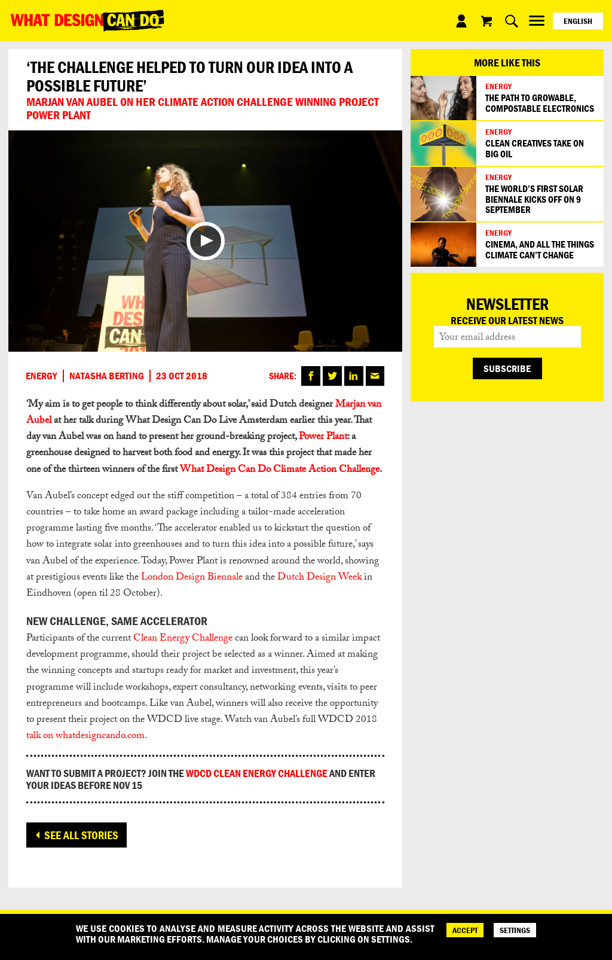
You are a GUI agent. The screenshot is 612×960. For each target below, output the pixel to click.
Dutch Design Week (319, 578)
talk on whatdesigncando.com (85, 736)
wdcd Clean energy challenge (257, 773)
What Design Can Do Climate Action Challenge (280, 470)
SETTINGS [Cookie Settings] (515, 930)
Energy (41, 376)
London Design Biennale (192, 578)
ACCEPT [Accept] (465, 930)
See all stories (81, 835)
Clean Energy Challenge (182, 639)
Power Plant (323, 437)
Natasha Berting (106, 376)
